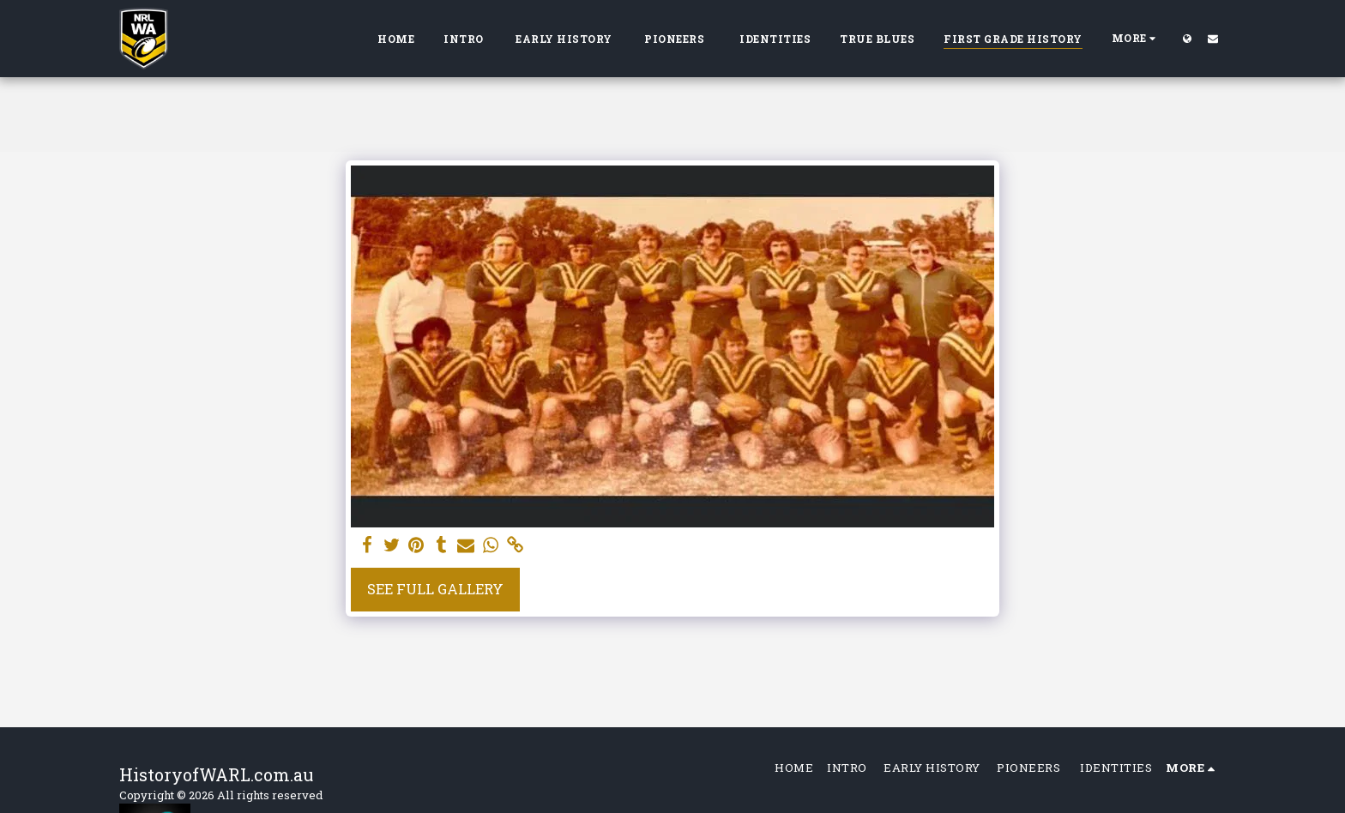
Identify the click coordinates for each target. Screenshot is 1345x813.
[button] (1213, 38)
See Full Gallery (435, 589)
